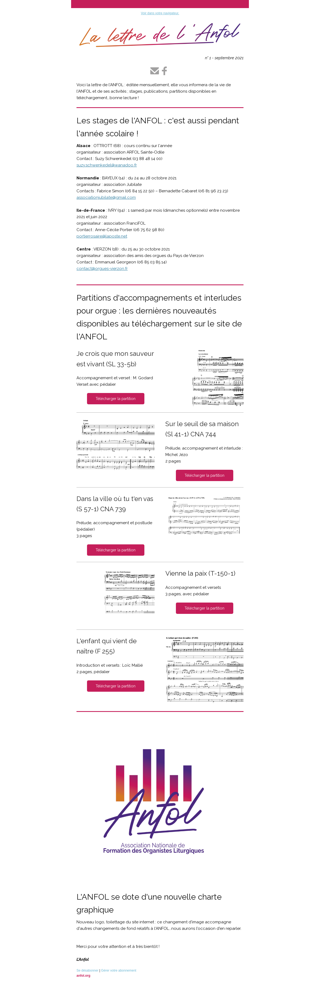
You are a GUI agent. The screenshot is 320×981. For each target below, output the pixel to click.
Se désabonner (87, 970)
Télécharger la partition (115, 398)
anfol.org (83, 975)
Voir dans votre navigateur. (160, 13)
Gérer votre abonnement (118, 970)
